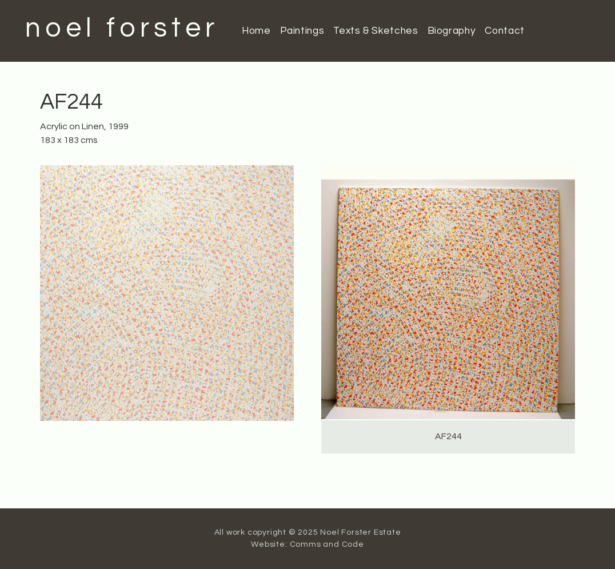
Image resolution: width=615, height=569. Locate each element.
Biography (452, 31)
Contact (504, 31)
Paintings (302, 31)
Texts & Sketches (375, 31)
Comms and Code (327, 544)
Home (256, 31)
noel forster (122, 28)
